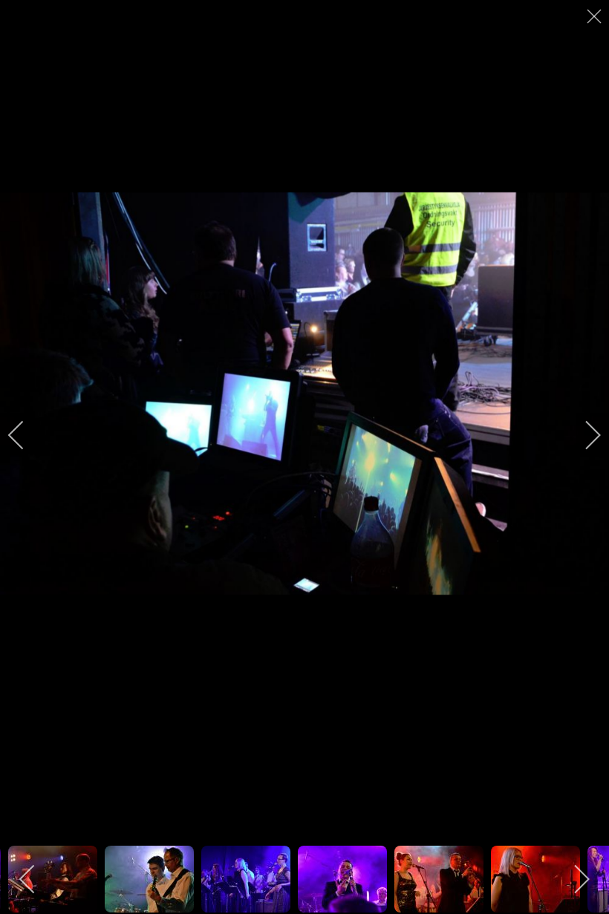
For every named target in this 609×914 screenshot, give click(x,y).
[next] (583, 435)
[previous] (26, 435)
